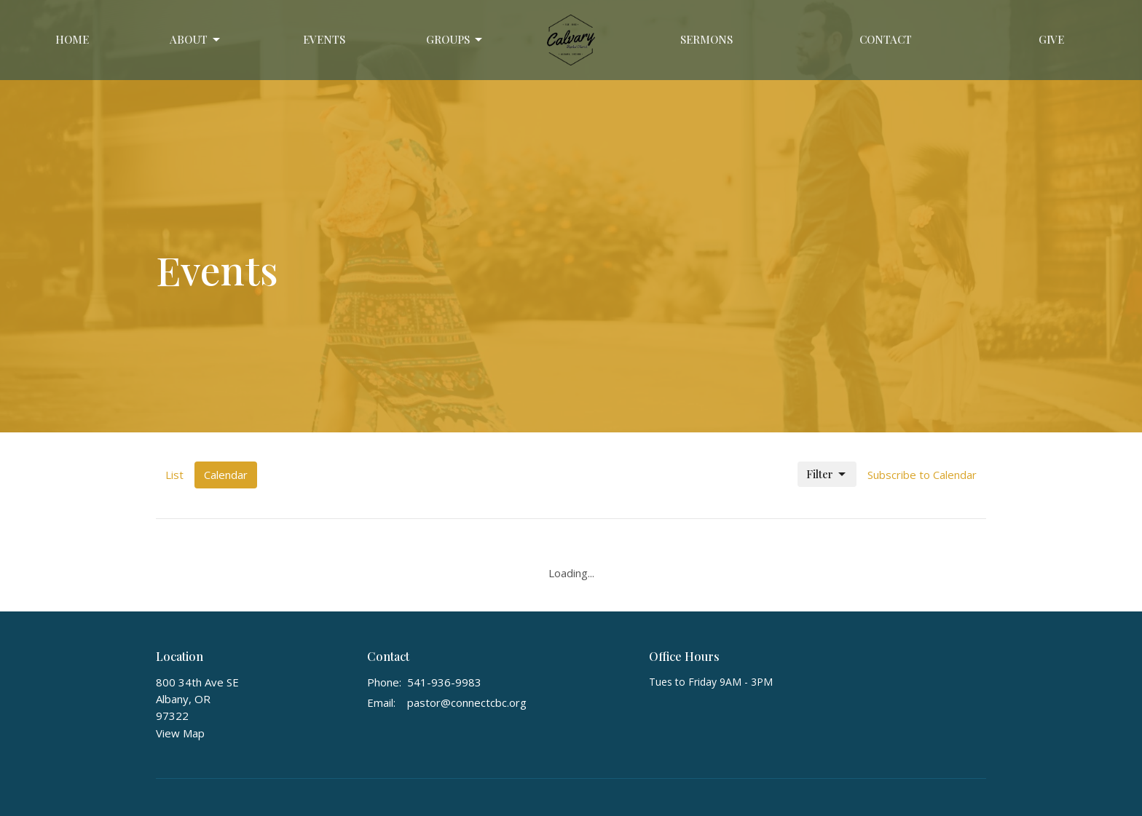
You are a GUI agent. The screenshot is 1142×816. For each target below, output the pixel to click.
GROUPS (455, 39)
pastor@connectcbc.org (467, 702)
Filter (827, 474)
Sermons (706, 39)
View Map (180, 733)
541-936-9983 (444, 682)
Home (72, 39)
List (174, 474)
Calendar (226, 474)
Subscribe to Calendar (922, 474)
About (196, 39)
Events (324, 39)
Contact (885, 39)
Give (1051, 39)
